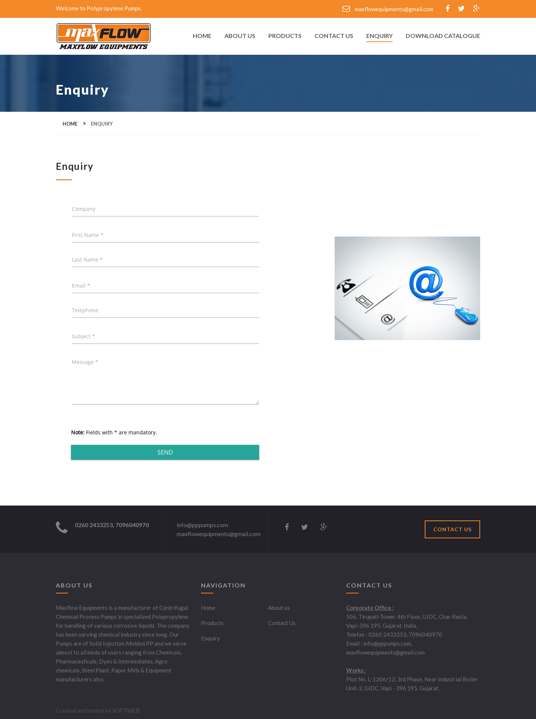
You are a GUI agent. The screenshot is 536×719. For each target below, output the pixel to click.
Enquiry (379, 36)
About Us (239, 36)
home (70, 124)
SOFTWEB (126, 710)
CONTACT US (452, 529)
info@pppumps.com (202, 524)
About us (279, 607)
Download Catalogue (443, 36)
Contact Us (334, 36)
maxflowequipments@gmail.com (387, 9)
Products (285, 36)
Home (202, 36)
